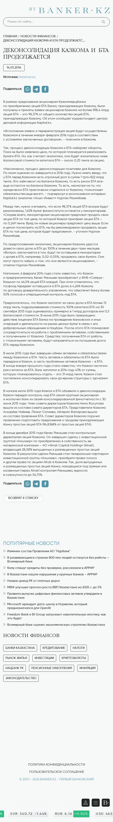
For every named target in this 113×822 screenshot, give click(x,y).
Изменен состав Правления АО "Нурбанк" (36, 551)
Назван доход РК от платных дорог (31, 581)
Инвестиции (44, 658)
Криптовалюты (74, 658)
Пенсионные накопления (51, 668)
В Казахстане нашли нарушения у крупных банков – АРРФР (50, 574)
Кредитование (54, 647)
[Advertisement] (56, 519)
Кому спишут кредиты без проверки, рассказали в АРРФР (48, 568)
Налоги (79, 647)
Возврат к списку (23, 498)
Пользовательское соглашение (56, 772)
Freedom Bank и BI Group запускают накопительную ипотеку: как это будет (54, 616)
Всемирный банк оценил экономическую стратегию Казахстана (54, 625)
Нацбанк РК (14, 668)
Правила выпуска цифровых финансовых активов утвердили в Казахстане (52, 595)
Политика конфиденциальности (56, 764)
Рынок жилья (16, 658)
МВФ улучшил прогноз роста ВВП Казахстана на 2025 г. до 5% (52, 587)
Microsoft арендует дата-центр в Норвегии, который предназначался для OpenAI (45, 606)
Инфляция (87, 668)
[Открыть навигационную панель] (96, 803)
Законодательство (20, 678)
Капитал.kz (27, 77)
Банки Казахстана (20, 647)
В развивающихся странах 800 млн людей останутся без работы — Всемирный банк (56, 559)
